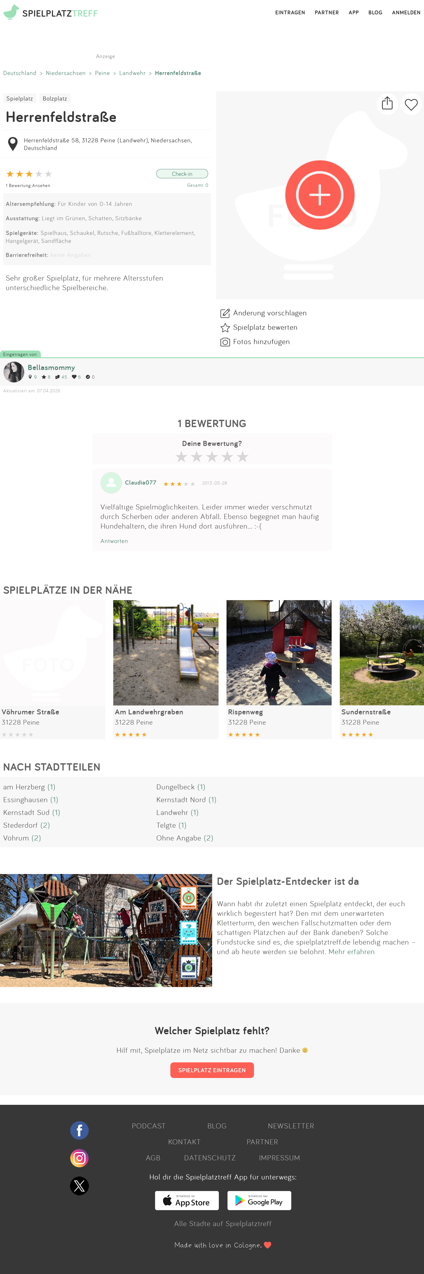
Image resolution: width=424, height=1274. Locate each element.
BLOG (375, 12)
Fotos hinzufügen (261, 341)
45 (61, 377)
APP (354, 12)
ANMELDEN (406, 12)
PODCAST (149, 1125)
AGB (153, 1157)
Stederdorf (20, 825)
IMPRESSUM (279, 1157)
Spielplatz (19, 98)
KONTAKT (184, 1141)
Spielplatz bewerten (265, 327)
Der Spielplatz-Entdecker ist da (288, 881)
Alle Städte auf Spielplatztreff (223, 1223)
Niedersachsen (66, 73)
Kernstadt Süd (26, 812)
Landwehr (132, 73)
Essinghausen (25, 799)
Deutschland (20, 73)
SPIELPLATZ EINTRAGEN (212, 1070)
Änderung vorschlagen (270, 312)
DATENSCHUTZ (210, 1157)
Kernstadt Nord (181, 799)
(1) (52, 786)
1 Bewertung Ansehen (28, 185)
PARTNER (327, 12)
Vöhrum (16, 837)
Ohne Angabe (178, 837)
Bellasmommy (51, 367)
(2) (45, 825)
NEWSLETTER (291, 1125)
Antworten (114, 541)
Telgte (166, 825)
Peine (102, 73)
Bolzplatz (55, 98)
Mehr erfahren (352, 951)
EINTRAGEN (290, 12)
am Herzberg (24, 786)
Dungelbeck (175, 786)
